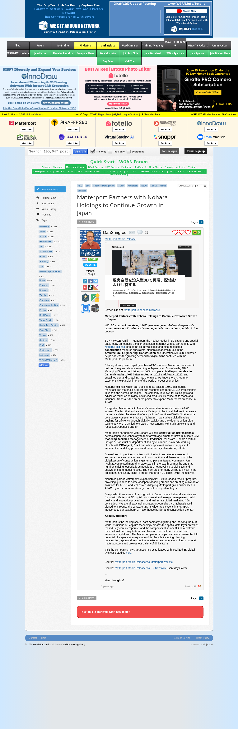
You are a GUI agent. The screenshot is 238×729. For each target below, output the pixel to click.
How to (43, 256)
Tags (41, 220)
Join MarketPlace (220, 53)
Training (169, 167)
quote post (140, 232)
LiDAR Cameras (95, 167)
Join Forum (40, 53)
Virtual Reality (46, 320)
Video (42, 231)
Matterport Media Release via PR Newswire (141, 568)
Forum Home (46, 197)
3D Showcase (46, 251)
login (169, 151)
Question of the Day (49, 305)
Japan (121, 186)
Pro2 (70, 171)
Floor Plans (45, 330)
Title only (98, 151)
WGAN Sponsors (175, 53)
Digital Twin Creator (49, 325)
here (128, 552)
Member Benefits (63, 53)
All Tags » (44, 365)
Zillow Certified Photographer (85, 308)
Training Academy (152, 45)
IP (195, 586)
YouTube (85, 287)
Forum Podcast (220, 45)
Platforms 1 (127, 167)
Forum (40, 45)
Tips (41, 266)
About (18, 45)
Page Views (100, 114)
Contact (33, 638)
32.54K (93, 259)
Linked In (85, 281)
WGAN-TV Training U (175, 43)
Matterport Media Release (120, 239)
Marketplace (107, 45)
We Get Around (41, 644)
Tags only (117, 151)
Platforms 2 (140, 167)
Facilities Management (103, 186)
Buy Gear (108, 61)
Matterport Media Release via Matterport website (144, 561)
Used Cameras (130, 45)
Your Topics (45, 203)
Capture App (45, 350)
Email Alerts (187, 186)
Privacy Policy (202, 638)
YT (200, 186)
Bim (88, 186)
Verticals (192, 167)
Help (43, 638)
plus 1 (175, 232)
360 (41, 246)
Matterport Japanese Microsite (142, 309)
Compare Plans (85, 53)
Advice (43, 236)
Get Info (26, 129)
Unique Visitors (31, 114)
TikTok (90, 287)
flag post (199, 586)
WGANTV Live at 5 (48, 360)
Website (90, 265)
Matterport (58, 167)
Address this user (146, 232)
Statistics (82, 191)
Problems (44, 285)
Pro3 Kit (60, 171)
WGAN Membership (119, 174)
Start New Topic (47, 189)
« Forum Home (86, 221)
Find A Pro (85, 45)
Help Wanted (46, 241)
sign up (196, 151)
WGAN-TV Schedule (18, 53)
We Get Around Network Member (95, 308)
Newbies (44, 290)
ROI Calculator (108, 53)
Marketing (181, 167)
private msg (132, 232)
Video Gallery (46, 208)
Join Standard (153, 53)
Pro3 (49, 171)
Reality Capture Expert (50, 271)
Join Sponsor (198, 53)
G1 (204, 171)
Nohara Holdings (158, 186)
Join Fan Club (130, 53)
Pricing (43, 310)
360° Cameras (112, 167)
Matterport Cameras (76, 167)
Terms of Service (181, 638)
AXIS (79, 171)
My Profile (63, 45)
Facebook (90, 281)
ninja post (208, 644)
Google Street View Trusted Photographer (95, 297)
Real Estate (45, 315)
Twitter (95, 281)
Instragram (95, 287)
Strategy (43, 340)
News (42, 280)
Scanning (44, 261)
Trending (43, 214)
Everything (135, 151)
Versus (43, 335)
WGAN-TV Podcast (198, 45)
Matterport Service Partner (85, 297)
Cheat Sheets (155, 167)
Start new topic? (119, 611)
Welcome (46, 167)
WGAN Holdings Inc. (73, 644)
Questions (44, 300)
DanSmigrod (115, 232)
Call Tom (130, 61)
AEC (80, 186)
